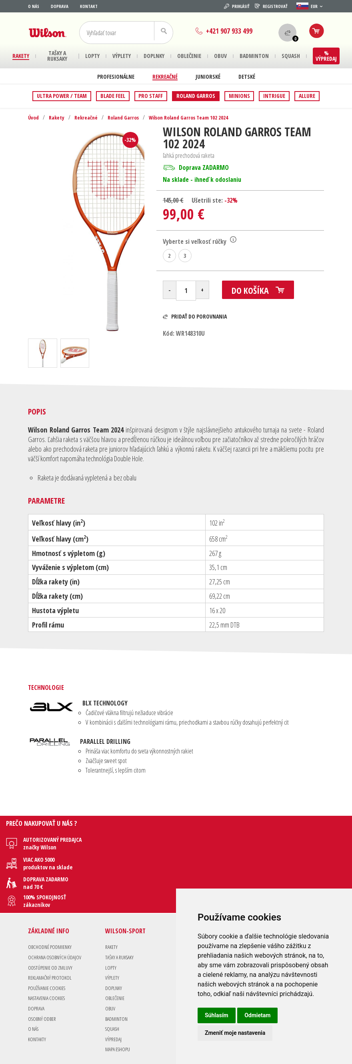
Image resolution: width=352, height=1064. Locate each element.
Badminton (117, 980)
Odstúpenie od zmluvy (52, 929)
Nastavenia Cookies (49, 960)
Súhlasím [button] (216, 1015)
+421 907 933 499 (222, 31)
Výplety (112, 939)
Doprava (59, 6)
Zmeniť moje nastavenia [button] (235, 1033)
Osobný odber (43, 980)
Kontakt (89, 6)
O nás (33, 6)
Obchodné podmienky (51, 909)
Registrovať (271, 6)
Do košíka (264, 292)
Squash (113, 990)
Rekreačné (165, 76)
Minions (239, 96)
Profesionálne (115, 76)
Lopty (110, 929)
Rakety (58, 117)
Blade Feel (112, 96)
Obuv (110, 970)
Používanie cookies (48, 950)
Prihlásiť (237, 6)
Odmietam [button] (257, 1015)
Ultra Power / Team (62, 96)
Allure (307, 96)
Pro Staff (150, 96)
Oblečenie (116, 960)
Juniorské (208, 76)
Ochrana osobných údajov (56, 919)
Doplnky (114, 950)
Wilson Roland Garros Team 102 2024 (198, 117)
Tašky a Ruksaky (121, 919)
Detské (246, 76)
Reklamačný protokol (51, 939)
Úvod (34, 117)
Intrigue (274, 96)
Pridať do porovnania (195, 318)
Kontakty (38, 1001)
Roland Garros (195, 96)
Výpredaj (113, 1001)
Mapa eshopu (119, 1011)
